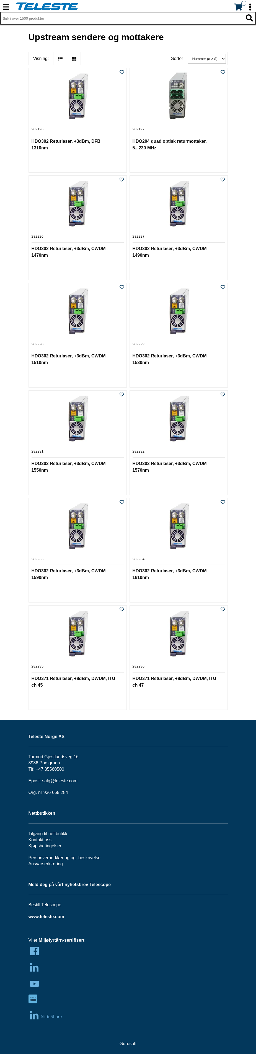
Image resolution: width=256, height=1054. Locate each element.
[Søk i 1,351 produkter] (122, 18)
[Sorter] (207, 59)
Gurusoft (128, 1043)
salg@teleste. (55, 780)
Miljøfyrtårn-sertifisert (61, 940)
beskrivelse (89, 857)
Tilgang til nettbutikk (48, 833)
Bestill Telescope (45, 904)
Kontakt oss (40, 839)
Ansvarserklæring (46, 863)
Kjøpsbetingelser (45, 845)
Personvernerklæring (49, 857)
